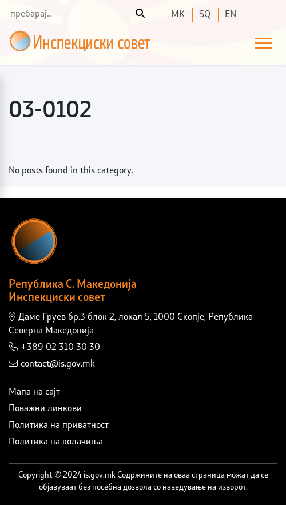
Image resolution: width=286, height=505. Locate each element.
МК (178, 14)
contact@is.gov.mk (52, 364)
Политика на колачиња (56, 442)
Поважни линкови (45, 408)
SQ (204, 14)
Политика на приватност (59, 425)
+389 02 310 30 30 (54, 347)
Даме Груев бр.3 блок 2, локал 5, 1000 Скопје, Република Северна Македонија (131, 324)
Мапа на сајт (34, 392)
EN (230, 14)
